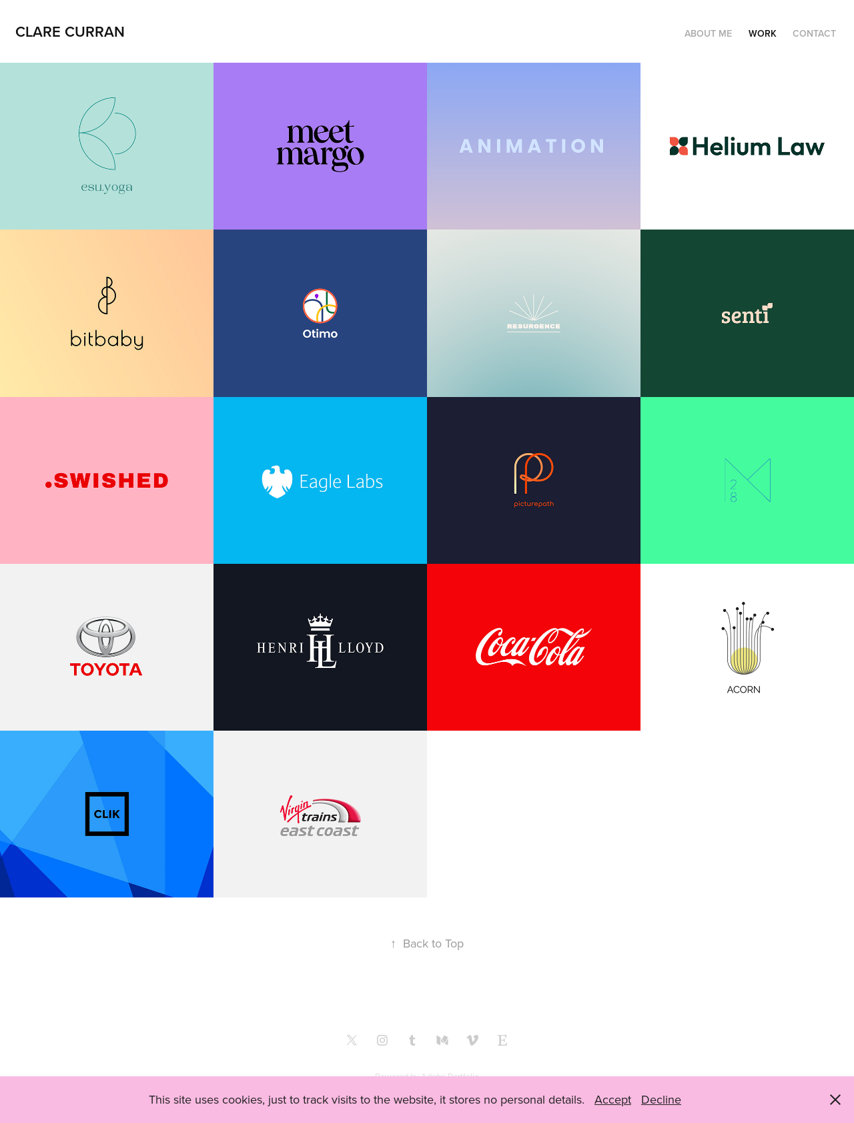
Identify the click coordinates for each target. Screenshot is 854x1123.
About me (708, 33)
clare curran (70, 31)
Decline (661, 1099)
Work (763, 33)
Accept (612, 1099)
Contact (814, 33)
